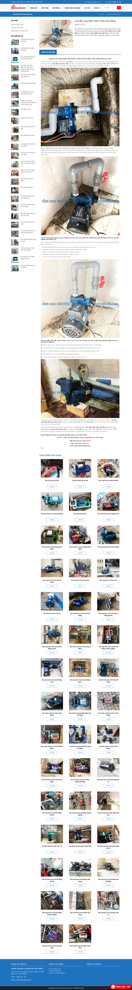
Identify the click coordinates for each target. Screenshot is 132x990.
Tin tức (87, 8)
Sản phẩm (56, 8)
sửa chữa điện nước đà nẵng (95, 427)
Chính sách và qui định (72, 8)
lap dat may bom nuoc (74, 340)
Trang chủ (33, 8)
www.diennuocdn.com (82, 443)
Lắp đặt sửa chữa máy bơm (114, 14)
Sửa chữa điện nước (17, 24)
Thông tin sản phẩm (48, 52)
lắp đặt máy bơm (69, 238)
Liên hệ (96, 8)
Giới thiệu (45, 8)
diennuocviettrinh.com (65, 988)
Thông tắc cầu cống (17, 27)
